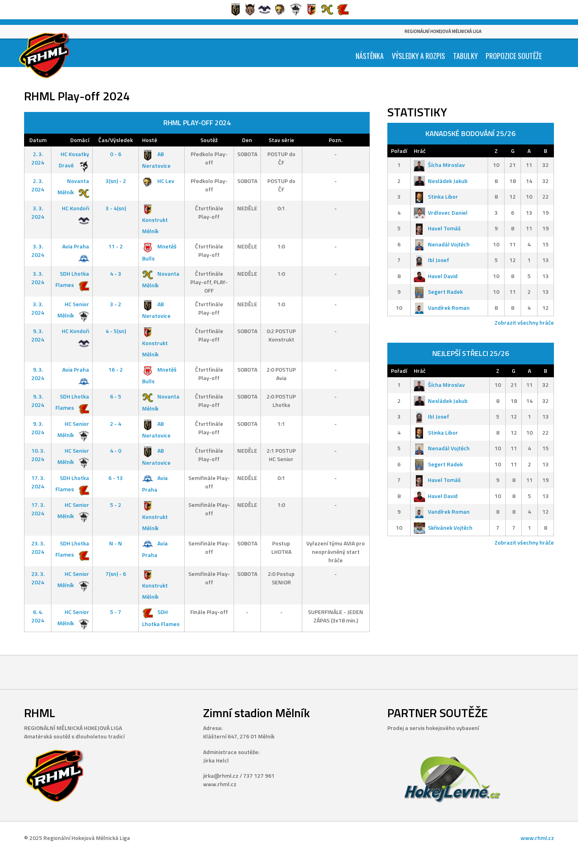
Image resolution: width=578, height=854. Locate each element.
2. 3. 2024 (37, 158)
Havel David (436, 276)
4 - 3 (115, 273)
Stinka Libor (436, 196)
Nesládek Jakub (441, 181)
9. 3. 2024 (37, 335)
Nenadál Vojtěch (442, 244)
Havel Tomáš (437, 228)
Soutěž (209, 140)
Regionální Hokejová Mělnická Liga (443, 31)
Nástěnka (370, 56)
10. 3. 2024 (38, 454)
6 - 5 (115, 396)
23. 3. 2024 (38, 547)
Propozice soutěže (514, 56)
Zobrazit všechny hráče (524, 322)
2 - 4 (115, 423)
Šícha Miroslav (439, 165)
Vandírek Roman (442, 307)
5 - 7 (115, 612)
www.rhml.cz (537, 838)
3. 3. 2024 (37, 212)
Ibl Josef (431, 260)
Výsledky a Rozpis (418, 56)
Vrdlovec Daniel (441, 212)
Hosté (149, 140)
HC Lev (158, 181)
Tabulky (465, 56)
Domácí (79, 140)
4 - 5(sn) (116, 331)
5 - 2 (115, 504)
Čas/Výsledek (115, 140)
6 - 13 (115, 478)
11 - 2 (115, 246)
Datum (38, 140)
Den (247, 140)
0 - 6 (115, 154)
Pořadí (399, 150)
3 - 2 (115, 304)
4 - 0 (115, 450)
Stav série (281, 140)
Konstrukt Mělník (155, 220)
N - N (115, 543)
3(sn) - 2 (116, 181)
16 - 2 (115, 369)
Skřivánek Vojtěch (443, 527)
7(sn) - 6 (116, 573)
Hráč (419, 150)
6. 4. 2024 (37, 616)
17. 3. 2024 (38, 482)
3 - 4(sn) (116, 208)
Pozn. (335, 140)
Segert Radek (438, 291)
